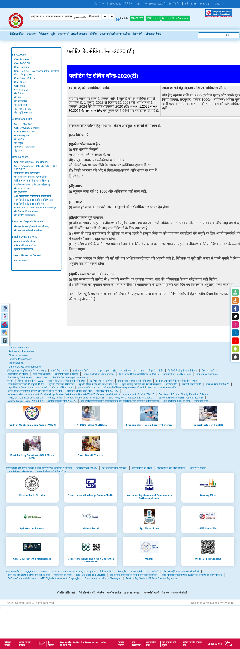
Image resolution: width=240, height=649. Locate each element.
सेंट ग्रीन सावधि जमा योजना (26, 211)
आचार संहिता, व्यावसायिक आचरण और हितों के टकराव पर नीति (35, 391)
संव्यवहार (9, 381)
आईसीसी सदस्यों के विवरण (66, 374)
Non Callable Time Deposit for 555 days (35, 207)
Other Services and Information (25, 366)
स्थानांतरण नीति (201, 401)
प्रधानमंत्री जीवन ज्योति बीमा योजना (52, 471)
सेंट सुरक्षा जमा (20, 192)
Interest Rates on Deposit (26, 255)
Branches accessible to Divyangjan (103, 578)
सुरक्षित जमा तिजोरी (81, 370)
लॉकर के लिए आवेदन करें (192, 644)
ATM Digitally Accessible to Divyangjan (60, 578)
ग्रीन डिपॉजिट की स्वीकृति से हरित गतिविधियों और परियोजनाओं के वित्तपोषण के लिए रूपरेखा (120, 401)
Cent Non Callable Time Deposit (31, 162)
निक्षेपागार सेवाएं (106, 571)
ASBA (44, 571)
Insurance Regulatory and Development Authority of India (149, 496)
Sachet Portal (131, 592)
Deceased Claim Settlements (175, 18)
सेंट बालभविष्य (20, 101)
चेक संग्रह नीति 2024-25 (107, 391)
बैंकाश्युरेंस (122, 571)
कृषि (53, 34)
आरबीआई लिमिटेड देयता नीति (79, 391)
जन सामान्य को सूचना (169, 644)
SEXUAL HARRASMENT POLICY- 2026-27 (181, 397)
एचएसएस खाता (21, 89)
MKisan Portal (91, 528)
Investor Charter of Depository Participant (73, 571)
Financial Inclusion (18, 355)
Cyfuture (228, 602)
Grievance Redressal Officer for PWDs (139, 374)
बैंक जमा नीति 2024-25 (62, 387)
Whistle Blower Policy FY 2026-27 (25, 401)
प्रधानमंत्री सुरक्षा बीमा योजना (20, 471)
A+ (104, 16)
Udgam (149, 558)
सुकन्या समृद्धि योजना (23, 249)
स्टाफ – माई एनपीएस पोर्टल (151, 370)
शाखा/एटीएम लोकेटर (54, 16)
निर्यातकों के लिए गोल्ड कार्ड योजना (182, 370)
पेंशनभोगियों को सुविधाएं (18, 374)
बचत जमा (31, 34)
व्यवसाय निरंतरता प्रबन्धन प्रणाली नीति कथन (66, 381)
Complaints (214, 643)
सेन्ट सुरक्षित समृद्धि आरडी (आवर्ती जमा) (31, 226)
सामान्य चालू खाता (22, 135)
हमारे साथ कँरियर (80, 18)
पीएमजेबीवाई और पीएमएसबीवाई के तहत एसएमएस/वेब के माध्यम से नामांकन (39, 468)
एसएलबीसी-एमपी (151, 592)
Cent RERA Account (25, 131)
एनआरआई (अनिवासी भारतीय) (115, 34)
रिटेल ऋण (43, 34)
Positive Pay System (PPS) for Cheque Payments (151, 578)
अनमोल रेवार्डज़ (114, 592)
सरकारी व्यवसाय (79, 34)
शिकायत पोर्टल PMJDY (86, 468)
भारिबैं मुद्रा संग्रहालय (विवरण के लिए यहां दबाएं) (26, 370)
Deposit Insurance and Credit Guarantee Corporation (90, 560)
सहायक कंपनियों (179, 592)
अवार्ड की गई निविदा (25, 644)
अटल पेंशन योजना (198, 468)
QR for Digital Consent (208, 558)
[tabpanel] (36, 86)
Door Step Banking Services (90, 575)
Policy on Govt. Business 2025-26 (25, 397)
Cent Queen (20, 82)
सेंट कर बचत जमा (22, 188)
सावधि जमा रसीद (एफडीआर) (27, 173)
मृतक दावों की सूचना (63, 575)
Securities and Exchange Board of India (90, 495)
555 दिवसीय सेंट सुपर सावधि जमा (29, 203)
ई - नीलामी (51, 644)
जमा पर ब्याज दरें (21, 260)
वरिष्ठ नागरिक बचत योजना (25, 245)
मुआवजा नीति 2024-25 (88, 387)
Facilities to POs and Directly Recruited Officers (183, 394)
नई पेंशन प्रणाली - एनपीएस (101, 381)
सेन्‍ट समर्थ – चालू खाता (24, 147)
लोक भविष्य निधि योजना (25, 241)
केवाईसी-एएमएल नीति (191, 384)
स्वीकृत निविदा (7, 644)
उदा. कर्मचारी (152, 571)
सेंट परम (18, 97)
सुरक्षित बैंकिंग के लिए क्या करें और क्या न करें (98, 384)
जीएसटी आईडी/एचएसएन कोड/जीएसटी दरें (181, 571)
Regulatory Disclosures (20, 377)
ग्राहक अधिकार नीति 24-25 (217, 384)
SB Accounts (19, 54)
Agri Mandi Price (149, 528)
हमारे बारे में (39, 16)
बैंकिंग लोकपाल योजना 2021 (30, 381)
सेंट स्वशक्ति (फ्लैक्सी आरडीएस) (28, 230)
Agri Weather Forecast (32, 528)
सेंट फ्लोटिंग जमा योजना (24, 215)
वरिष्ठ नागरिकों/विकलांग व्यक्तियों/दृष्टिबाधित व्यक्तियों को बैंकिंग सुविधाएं (192, 575)
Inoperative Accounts (207, 374)
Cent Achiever (21, 59)
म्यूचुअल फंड (31, 571)
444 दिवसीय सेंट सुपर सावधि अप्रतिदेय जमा (33, 199)
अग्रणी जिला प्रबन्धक (59, 370)
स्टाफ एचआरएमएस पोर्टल (105, 370)
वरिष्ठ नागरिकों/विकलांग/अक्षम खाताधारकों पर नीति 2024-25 (130, 387)
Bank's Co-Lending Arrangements (70, 377)
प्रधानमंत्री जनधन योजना (142, 468)
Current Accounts (22, 118)
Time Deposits (20, 156)
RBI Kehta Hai (153, 18)
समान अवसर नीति (168, 387)
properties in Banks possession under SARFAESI (83, 644)
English (124, 18)
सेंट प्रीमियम (19, 93)
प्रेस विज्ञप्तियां (136, 644)
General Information (19, 347)
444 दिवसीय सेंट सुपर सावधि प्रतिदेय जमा (32, 196)
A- (112, 16)
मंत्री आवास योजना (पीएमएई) (114, 468)
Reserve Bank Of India (32, 495)
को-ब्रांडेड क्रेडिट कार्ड (66, 592)
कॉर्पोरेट (93, 34)
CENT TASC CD (23, 123)
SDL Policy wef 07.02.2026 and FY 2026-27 (131, 397)
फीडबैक (100, 592)
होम (32, 16)
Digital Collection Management (98, 374)
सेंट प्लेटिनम (19, 139)
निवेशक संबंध (94, 16)
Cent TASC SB (22, 63)
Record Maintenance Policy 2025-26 (85, 397)
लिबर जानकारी (208, 370)
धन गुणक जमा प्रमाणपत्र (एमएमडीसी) (30, 177)
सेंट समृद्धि (18, 143)
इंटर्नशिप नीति (171, 384)
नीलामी (42, 643)
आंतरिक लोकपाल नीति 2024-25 (62, 401)
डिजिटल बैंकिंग (17, 34)
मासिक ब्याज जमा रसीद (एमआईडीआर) (31, 180)
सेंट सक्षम (18, 150)
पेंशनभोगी (137, 34)
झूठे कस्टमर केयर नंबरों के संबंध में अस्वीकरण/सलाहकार (133, 575)
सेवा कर (165, 592)
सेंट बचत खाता (20, 105)
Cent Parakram (22, 67)
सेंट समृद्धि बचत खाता (23, 112)
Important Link (16, 363)
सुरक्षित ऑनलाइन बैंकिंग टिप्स (62, 384)
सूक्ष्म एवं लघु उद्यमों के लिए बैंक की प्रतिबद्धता (141, 384)
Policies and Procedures (21, 351)
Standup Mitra (208, 495)
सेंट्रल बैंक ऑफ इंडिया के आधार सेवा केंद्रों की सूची (29, 575)
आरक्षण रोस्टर (43, 377)
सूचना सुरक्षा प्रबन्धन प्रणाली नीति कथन (134, 381)
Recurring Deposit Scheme (27, 221)
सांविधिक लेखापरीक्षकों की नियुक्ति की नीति (26, 384)
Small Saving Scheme (24, 236)
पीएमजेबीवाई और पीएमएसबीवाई (171, 468)
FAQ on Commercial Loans (22, 578)
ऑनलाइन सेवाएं (152, 34)
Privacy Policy (54, 397)
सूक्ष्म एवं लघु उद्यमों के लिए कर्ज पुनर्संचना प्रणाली (177, 381)
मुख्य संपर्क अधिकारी (41, 374)
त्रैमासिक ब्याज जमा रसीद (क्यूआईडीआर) (32, 184)
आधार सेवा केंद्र (151, 644)
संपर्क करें (68, 16)
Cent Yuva (19, 85)
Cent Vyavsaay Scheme (27, 127)
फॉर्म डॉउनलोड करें (86, 592)
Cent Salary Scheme (25, 78)
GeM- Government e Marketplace (32, 558)
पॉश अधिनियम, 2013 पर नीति (177, 401)
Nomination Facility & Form (177, 374)
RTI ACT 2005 (137, 18)
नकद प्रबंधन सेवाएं (13, 571)
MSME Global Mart (207, 528)
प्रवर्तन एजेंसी (136, 571)
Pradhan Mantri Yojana (20, 359)
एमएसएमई (63, 34)
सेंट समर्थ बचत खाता (23, 108)
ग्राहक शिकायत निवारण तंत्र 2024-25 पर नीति (28, 387)
